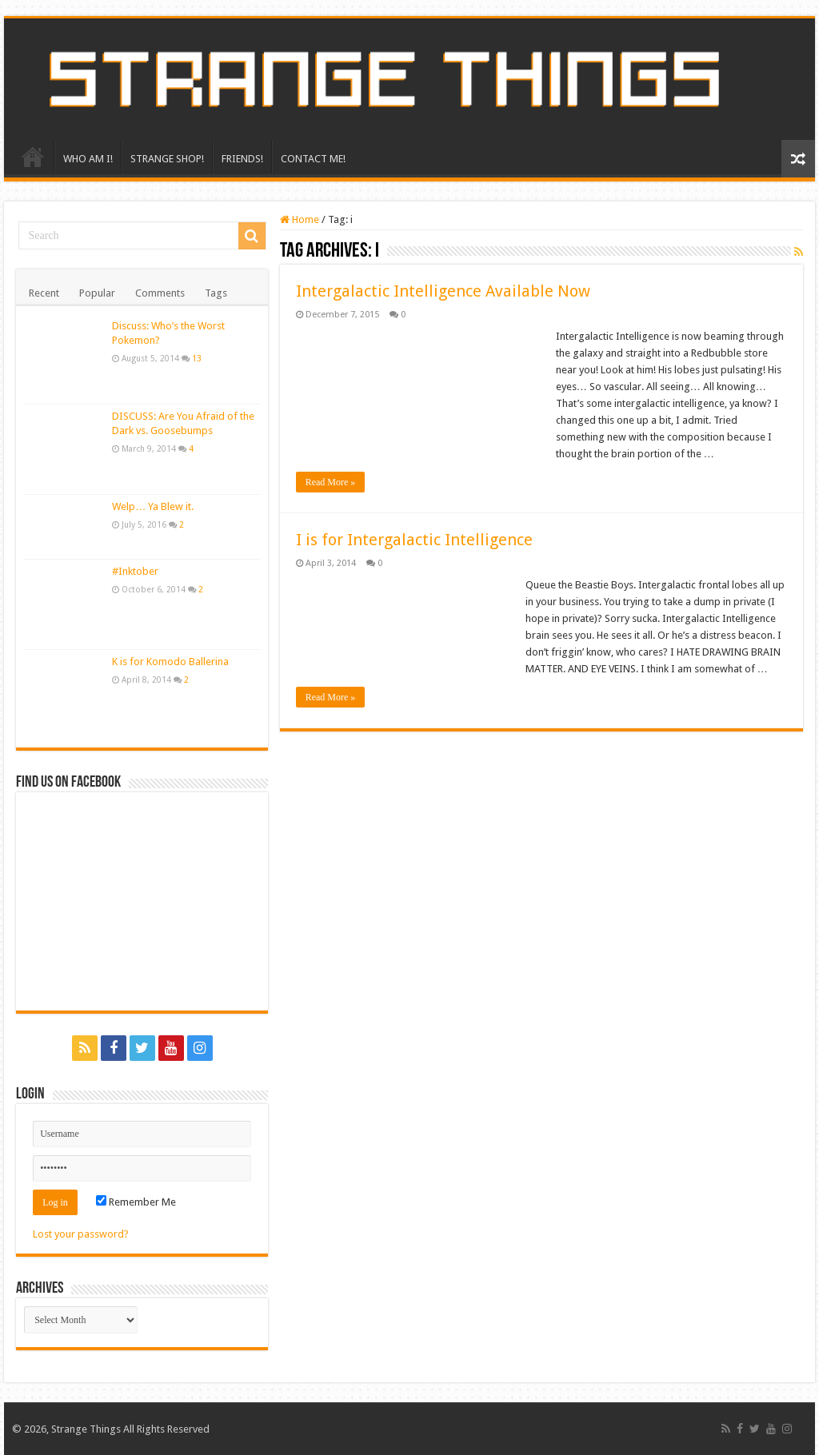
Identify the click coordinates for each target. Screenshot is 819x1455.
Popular (97, 293)
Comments (160, 293)
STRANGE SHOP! (167, 159)
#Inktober (135, 571)
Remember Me (136, 1202)
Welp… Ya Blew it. (153, 506)
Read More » (331, 482)
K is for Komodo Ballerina (170, 662)
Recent (44, 293)
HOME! (33, 156)
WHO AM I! (88, 159)
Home (299, 219)
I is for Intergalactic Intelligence (414, 539)
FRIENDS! (242, 159)
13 (197, 358)
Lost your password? (81, 1234)
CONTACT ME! (313, 159)
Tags (216, 293)
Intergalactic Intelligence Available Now (443, 291)
